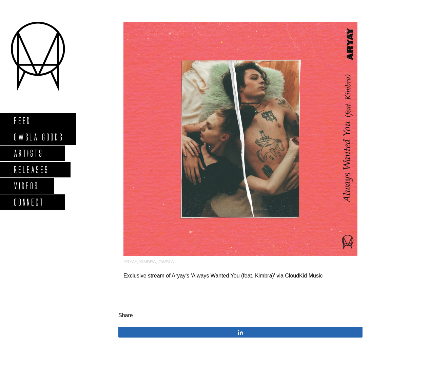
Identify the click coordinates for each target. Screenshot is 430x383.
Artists (28, 153)
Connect (29, 202)
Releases (31, 169)
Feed (22, 120)
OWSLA (166, 261)
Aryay (130, 261)
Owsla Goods (38, 136)
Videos (26, 185)
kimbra (147, 261)
